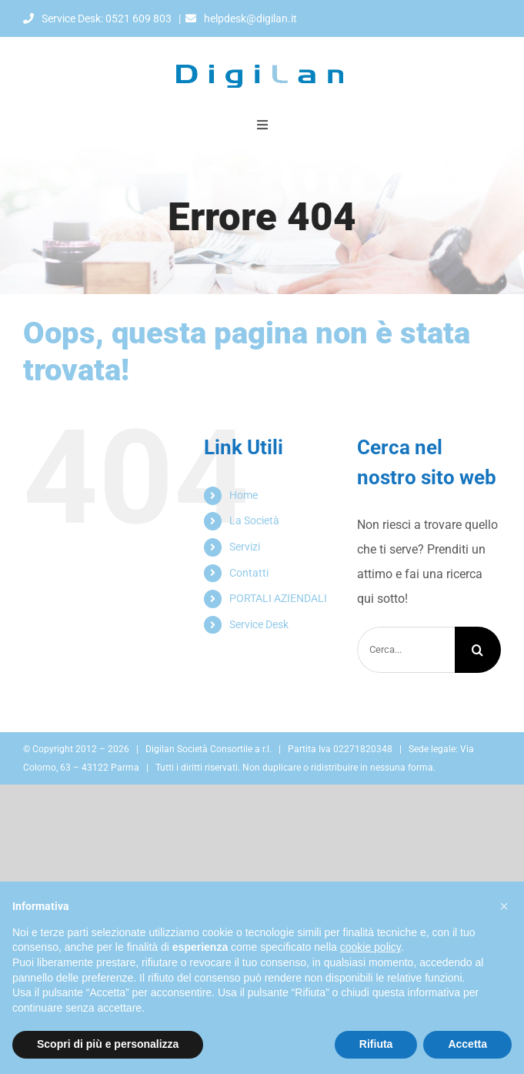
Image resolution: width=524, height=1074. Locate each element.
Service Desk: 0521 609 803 (97, 18)
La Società (254, 520)
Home (243, 495)
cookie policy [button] (370, 947)
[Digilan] (262, 42)
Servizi (244, 546)
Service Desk (259, 624)
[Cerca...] (406, 650)
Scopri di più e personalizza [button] (108, 1044)
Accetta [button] (467, 1044)
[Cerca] (478, 650)
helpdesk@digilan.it (241, 18)
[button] (504, 906)
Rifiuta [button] (376, 1044)
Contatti (249, 573)
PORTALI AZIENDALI (278, 598)
